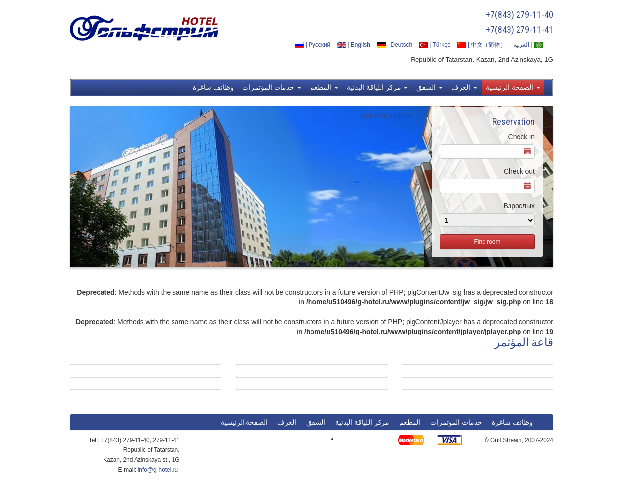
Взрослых (519, 206)
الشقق (429, 87)
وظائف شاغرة (213, 87)
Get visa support (385, 116)
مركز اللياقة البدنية (377, 87)
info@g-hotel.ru (158, 469)
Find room (487, 241)
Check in (521, 137)
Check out (519, 171)
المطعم (324, 87)
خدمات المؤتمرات (271, 87)
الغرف (464, 87)
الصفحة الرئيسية (513, 87)
